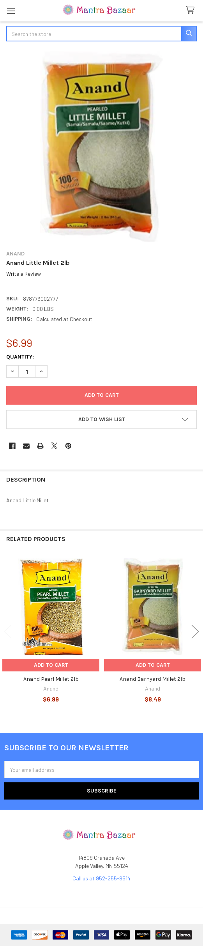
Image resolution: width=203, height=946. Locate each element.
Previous (8, 632)
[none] (101, 146)
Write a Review (23, 273)
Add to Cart (51, 665)
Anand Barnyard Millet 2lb (152, 679)
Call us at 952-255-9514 (101, 878)
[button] (101, 419)
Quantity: (20, 356)
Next (195, 632)
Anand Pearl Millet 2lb (51, 679)
